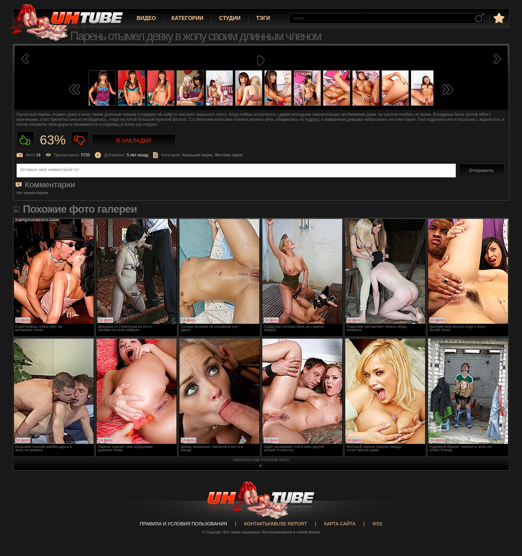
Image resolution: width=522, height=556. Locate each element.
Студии (229, 18)
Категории (187, 18)
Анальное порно (197, 155)
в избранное (498, 17)
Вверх (507, 523)
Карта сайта (340, 523)
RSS (377, 523)
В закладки (133, 140)
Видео (146, 18)
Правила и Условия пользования (183, 523)
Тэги (263, 18)
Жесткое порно (229, 155)
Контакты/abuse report (275, 523)
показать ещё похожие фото (261, 460)
